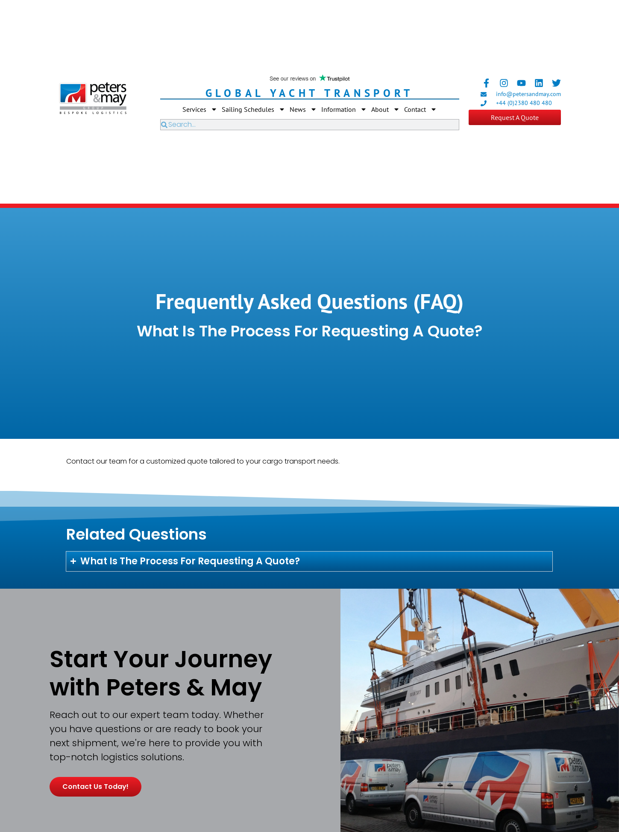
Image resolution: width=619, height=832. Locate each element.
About (385, 109)
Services (199, 109)
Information (344, 109)
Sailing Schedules (253, 109)
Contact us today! (95, 786)
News (303, 109)
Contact (420, 109)
